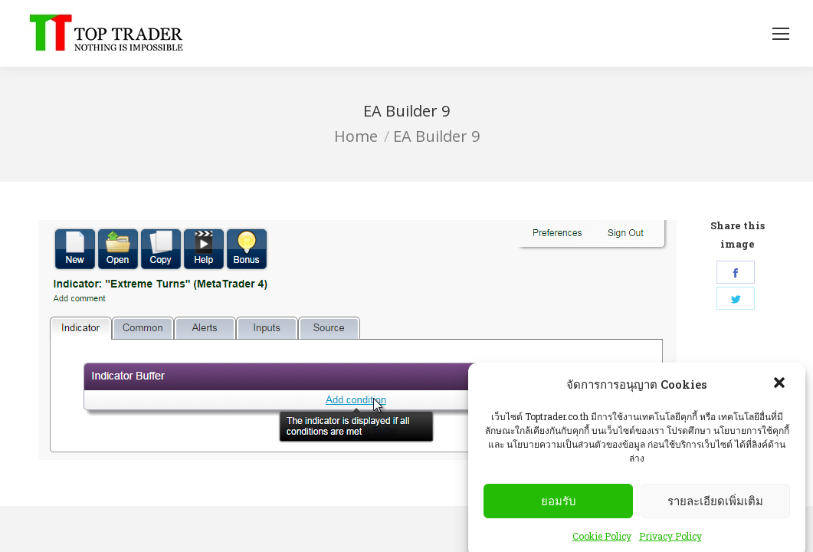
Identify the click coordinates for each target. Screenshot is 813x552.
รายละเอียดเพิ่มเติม (715, 516)
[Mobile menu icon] (781, 34)
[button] (781, 399)
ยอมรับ (558, 516)
